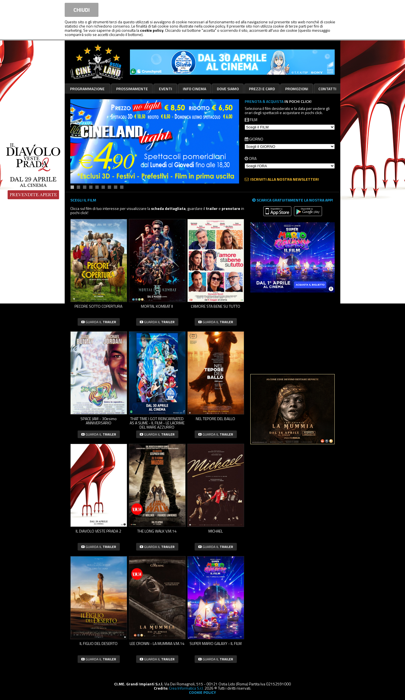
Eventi (165, 89)
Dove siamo (228, 89)
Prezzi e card (262, 89)
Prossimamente (132, 89)
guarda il (98, 322)
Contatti (327, 89)
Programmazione (87, 89)
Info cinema (194, 89)
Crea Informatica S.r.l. (186, 688)
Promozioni (296, 89)
